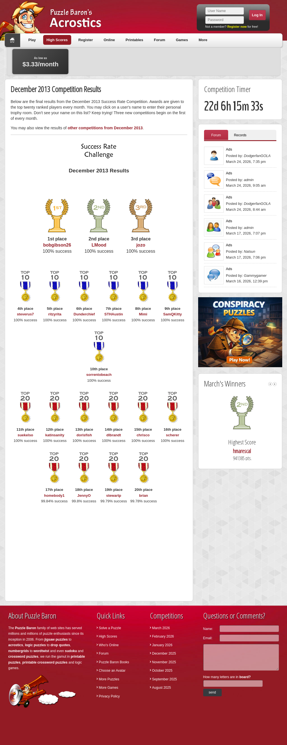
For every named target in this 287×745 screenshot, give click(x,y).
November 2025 (164, 662)
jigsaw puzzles (56, 639)
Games (182, 40)
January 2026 (162, 645)
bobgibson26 (57, 245)
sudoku (71, 651)
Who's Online (109, 645)
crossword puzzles (23, 657)
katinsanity (54, 435)
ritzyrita (54, 314)
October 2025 (162, 671)
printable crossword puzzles (45, 662)
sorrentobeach (99, 374)
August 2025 (161, 688)
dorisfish (84, 435)
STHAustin (113, 314)
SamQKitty (172, 314)
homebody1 (54, 495)
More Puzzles (109, 679)
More (203, 40)
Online (109, 40)
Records (240, 135)
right (275, 384)
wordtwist (41, 651)
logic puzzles (35, 645)
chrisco (142, 435)
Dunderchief (84, 314)
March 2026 (161, 628)
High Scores (57, 40)
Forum (159, 40)
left (270, 384)
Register (85, 40)
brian (143, 495)
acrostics (15, 645)
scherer (172, 435)
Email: (207, 638)
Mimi (143, 314)
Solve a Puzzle (110, 628)
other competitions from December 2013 (105, 128)
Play (32, 40)
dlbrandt (114, 435)
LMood (99, 245)
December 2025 (164, 653)
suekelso (25, 435)
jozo (140, 245)
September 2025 (164, 679)
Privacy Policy (109, 696)
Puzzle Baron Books (114, 662)
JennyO (84, 495)
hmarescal (248, 451)
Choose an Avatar (112, 671)
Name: (208, 629)
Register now (237, 26)
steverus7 (25, 314)
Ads (229, 149)
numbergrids (18, 651)
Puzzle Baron (25, 628)
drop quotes (60, 645)
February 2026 (163, 636)
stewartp (113, 495)
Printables (134, 40)
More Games (108, 688)
